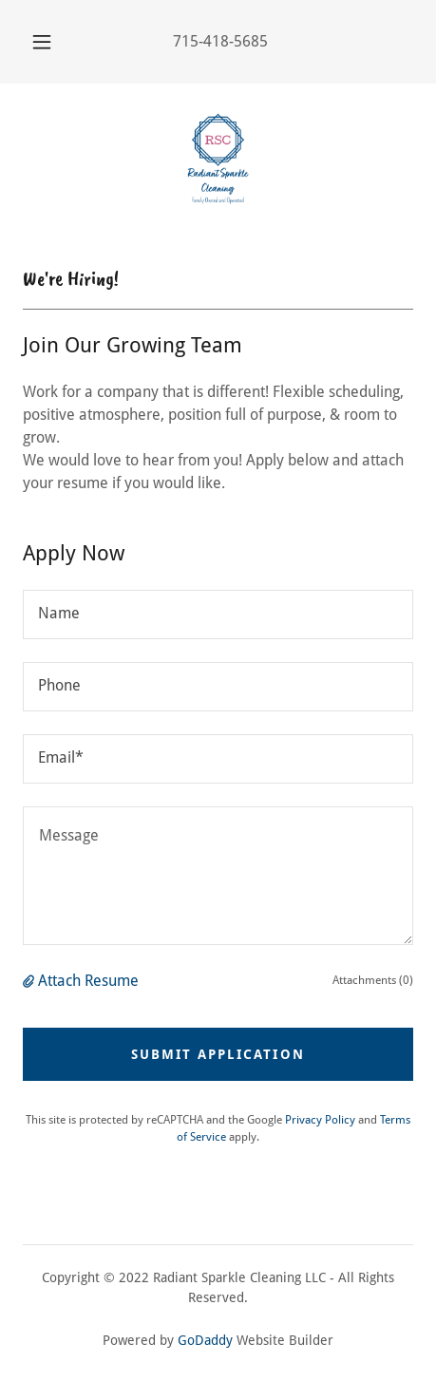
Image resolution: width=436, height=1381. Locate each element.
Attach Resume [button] (88, 981)
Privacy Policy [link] (320, 1119)
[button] (42, 42)
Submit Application (217, 1054)
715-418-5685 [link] (220, 41)
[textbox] (218, 614)
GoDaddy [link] (205, 1340)
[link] (218, 158)
